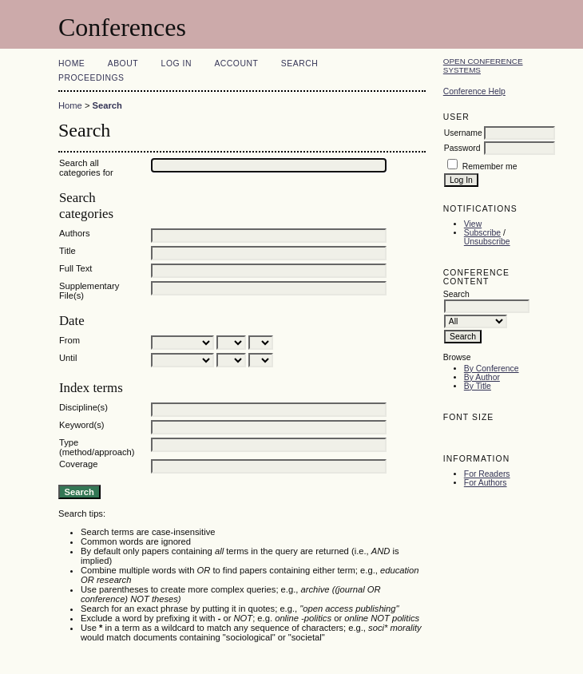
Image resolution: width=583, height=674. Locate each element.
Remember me (490, 166)
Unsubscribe (487, 241)
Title (67, 251)
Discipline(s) (83, 407)
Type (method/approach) (97, 447)
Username (463, 133)
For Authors (485, 482)
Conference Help (474, 91)
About (123, 63)
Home (71, 63)
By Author (482, 377)
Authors (74, 233)
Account (236, 63)
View (473, 224)
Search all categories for (86, 167)
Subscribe (482, 232)
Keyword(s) (82, 425)
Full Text (75, 268)
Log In (176, 63)
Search (299, 63)
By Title (477, 386)
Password (462, 148)
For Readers (487, 474)
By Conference (491, 368)
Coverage (78, 464)
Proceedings (91, 77)
